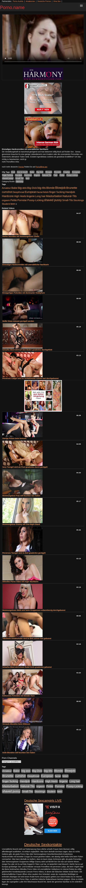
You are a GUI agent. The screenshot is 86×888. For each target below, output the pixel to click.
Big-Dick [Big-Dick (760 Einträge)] (32, 187)
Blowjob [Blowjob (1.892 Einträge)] (60, 187)
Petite (62, 175)
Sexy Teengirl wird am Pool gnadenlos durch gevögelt (24, 467)
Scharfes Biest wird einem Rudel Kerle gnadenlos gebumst (27, 667)
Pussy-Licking (72, 175)
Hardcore (28, 175)
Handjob (18, 175)
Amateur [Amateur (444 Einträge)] (6, 188)
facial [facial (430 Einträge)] (40, 192)
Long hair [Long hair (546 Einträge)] (40, 196)
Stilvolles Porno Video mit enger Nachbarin (20, 582)
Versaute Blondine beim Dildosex (16, 724)
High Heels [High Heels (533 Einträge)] (20, 196)
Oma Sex (57, 1)
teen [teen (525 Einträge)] (13, 203)
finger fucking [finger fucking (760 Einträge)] (57, 192)
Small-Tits (19, 178)
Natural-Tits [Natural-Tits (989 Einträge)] (70, 196)
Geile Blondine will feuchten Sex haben (18, 753)
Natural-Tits (46, 175)
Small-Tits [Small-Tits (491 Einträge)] (67, 200)
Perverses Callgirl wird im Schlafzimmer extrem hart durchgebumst (30, 378)
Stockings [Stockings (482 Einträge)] (78, 200)
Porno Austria (18, 1)
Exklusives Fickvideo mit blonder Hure (18, 696)
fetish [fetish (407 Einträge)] (46, 192)
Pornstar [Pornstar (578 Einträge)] (22, 200)
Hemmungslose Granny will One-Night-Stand (21, 524)
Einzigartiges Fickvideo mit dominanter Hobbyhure (23, 293)
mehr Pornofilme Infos (10, 162)
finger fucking (7, 175)
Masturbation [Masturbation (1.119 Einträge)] (54, 196)
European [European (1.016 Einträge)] (31, 192)
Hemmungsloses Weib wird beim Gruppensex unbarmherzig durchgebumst (33, 610)
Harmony (19, 181)
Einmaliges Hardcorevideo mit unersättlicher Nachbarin (25, 265)
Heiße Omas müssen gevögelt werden (18, 321)
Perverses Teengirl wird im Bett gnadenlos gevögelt (24, 553)
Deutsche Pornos (44, 1)
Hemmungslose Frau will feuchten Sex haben (21, 496)
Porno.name (12, 7)
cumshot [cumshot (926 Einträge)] (7, 192)
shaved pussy (7, 178)
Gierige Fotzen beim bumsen (14, 438)
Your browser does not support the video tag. (43, 39)
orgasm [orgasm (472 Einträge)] (6, 200)
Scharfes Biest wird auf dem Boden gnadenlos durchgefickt (27, 350)
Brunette (57, 172)
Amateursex (30, 1)
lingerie (37, 175)
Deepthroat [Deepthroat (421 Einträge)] (18, 192)
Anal (13, 172)
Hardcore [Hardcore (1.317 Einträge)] (8, 196)
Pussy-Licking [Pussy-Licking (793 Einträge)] (35, 200)
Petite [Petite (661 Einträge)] (13, 200)
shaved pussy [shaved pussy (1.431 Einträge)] (53, 200)
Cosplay (66, 172)
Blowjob (49, 172)
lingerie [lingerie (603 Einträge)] (31, 196)
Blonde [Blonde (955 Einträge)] (50, 187)
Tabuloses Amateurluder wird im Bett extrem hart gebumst (26, 638)
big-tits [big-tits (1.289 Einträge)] (41, 187)
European (76, 172)
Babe (32, 172)
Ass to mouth (22, 172)
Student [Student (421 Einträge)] (6, 204)
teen (27, 178)
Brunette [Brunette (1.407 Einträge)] (71, 187)
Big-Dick (40, 172)
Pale (55, 175)
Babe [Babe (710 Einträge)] (14, 187)
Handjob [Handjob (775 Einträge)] (70, 192)
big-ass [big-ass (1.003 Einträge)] (22, 187)
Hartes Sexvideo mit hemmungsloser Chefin (20, 236)
